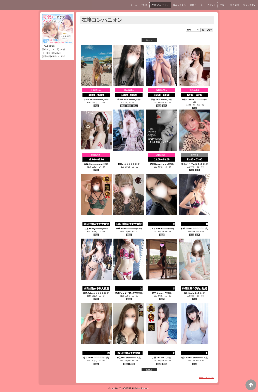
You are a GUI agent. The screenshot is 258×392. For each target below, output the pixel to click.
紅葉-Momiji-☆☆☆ (93, 228)
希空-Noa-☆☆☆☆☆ (126, 358)
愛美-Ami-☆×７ (159, 293)
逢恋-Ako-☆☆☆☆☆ (93, 164)
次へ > (149, 40)
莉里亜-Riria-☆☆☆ (126, 99)
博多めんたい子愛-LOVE (126, 293)
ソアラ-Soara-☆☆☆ (159, 228)
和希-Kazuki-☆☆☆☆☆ (191, 228)
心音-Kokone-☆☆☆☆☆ (193, 99)
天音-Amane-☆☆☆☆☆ (192, 358)
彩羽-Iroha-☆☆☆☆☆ (93, 358)
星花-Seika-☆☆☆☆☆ (93, 293)
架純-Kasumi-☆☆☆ (159, 164)
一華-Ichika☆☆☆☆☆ (126, 228)
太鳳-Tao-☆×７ (159, 358)
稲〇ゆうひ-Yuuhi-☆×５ (191, 164)
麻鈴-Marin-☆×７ (192, 293)
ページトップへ (206, 377)
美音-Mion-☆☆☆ (159, 99)
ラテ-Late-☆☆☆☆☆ (93, 99)
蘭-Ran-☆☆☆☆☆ (126, 164)
